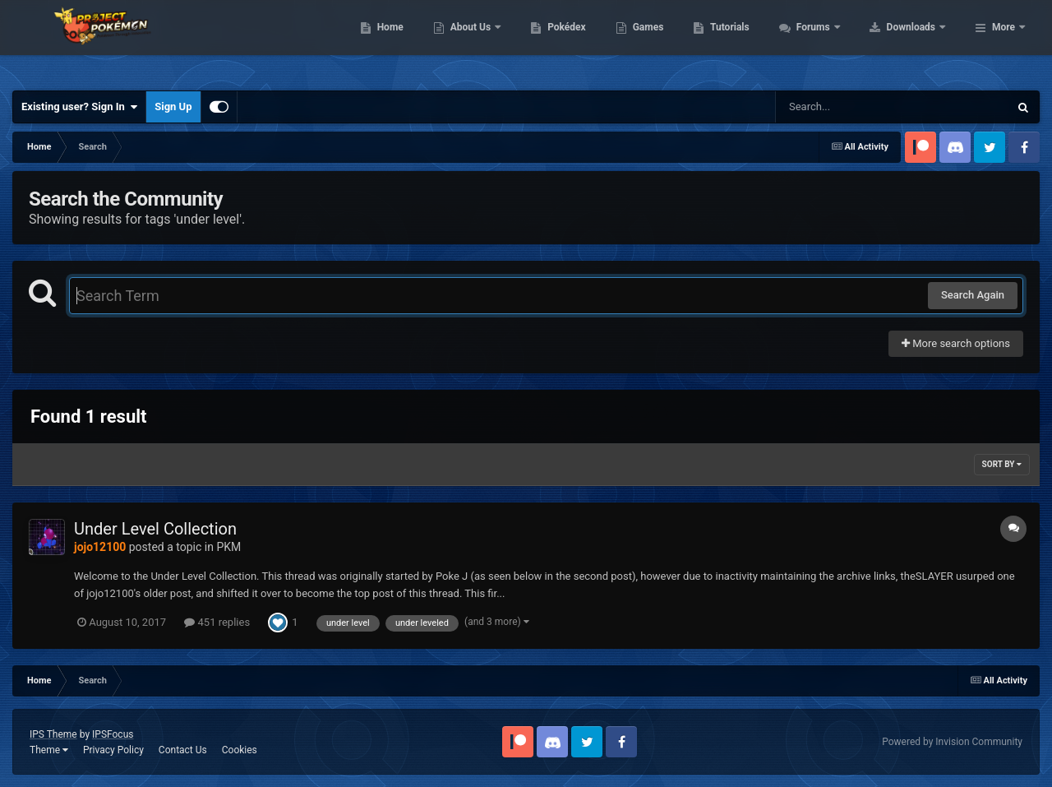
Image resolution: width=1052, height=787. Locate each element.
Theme (49, 750)
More (1003, 41)
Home (494, 41)
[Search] (850, 107)
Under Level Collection (155, 529)
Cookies (239, 750)
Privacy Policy (113, 750)
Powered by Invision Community (952, 742)
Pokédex (671, 41)
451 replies (217, 622)
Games (752, 41)
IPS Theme (53, 734)
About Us (575, 41)
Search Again (972, 295)
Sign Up (173, 106)
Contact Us (183, 750)
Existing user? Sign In (79, 107)
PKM (228, 546)
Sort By (1002, 464)
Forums (918, 41)
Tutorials (834, 41)
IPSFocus (112, 734)
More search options (956, 343)
